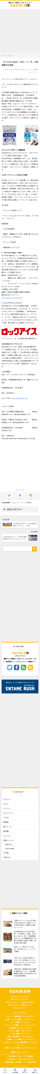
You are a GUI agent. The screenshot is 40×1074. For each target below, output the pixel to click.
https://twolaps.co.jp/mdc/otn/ (12, 298)
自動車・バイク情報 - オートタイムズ (20, 1039)
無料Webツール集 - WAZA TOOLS (21, 1059)
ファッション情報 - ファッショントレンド (21, 1025)
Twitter (10, 671)
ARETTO (8, 844)
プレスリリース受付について (21, 1005)
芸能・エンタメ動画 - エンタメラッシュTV (20, 1048)
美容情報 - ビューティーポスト (21, 1028)
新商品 (29, 503)
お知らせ (6, 857)
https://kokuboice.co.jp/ (20, 398)
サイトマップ (21, 1008)
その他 (6, 853)
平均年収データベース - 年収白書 (21, 1056)
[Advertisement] (20, 31)
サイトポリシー (13, 1002)
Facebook (16, 671)
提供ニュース (8, 840)
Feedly (23, 671)
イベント (21, 503)
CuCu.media (9, 848)
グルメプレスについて (21, 997)
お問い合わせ (29, 1002)
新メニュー (7, 827)
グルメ (14, 503)
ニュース (6, 836)
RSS (30, 671)
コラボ (6, 817)
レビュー (6, 799)
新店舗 (6, 831)
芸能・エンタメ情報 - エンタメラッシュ (21, 1019)
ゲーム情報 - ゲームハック (20, 1022)
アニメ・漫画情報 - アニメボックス (20, 1016)
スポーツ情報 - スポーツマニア (21, 1031)
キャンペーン (8, 813)
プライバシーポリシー (21, 999)
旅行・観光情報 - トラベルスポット (20, 1036)
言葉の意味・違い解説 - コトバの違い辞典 (21, 1062)
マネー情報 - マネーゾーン (20, 1034)
